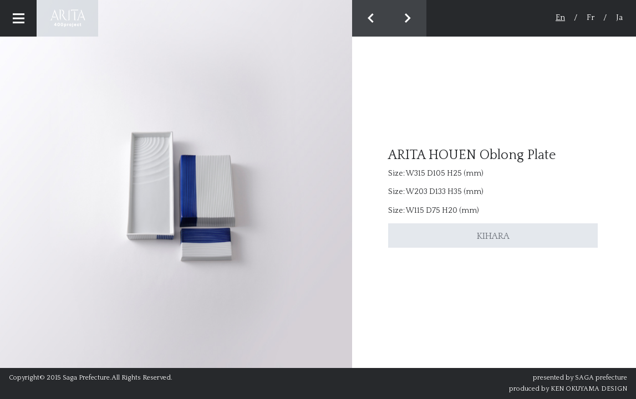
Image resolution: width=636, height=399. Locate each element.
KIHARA (493, 236)
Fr (590, 17)
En (560, 17)
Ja (619, 17)
